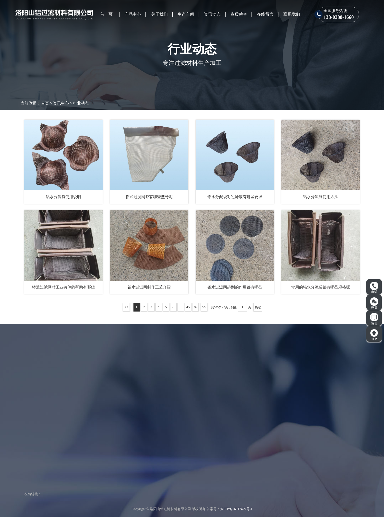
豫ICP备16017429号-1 (236, 509)
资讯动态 (212, 14)
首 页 (106, 14)
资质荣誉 (238, 14)
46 (195, 307)
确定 (258, 307)
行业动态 (81, 103)
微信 (374, 303)
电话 (374, 288)
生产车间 (186, 14)
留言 (374, 319)
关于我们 (159, 14)
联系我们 (291, 14)
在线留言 (265, 14)
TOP (374, 335)
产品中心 (132, 14)
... (180, 307)
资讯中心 (61, 103)
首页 (45, 103)
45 (188, 307)
